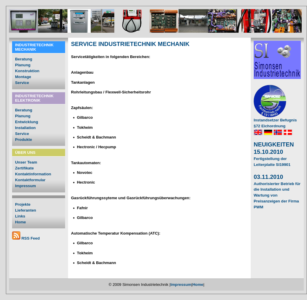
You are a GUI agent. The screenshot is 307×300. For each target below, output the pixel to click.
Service (22, 82)
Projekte (22, 204)
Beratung (23, 59)
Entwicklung (26, 122)
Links (20, 216)
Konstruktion (27, 71)
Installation (25, 128)
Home (20, 222)
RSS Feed (31, 238)
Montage (23, 77)
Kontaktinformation (33, 174)
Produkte (23, 139)
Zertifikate (24, 168)
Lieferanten (25, 210)
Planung (22, 65)
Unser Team (26, 162)
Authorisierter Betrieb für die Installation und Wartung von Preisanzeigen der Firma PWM (277, 196)
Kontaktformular (30, 180)
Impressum (25, 186)
